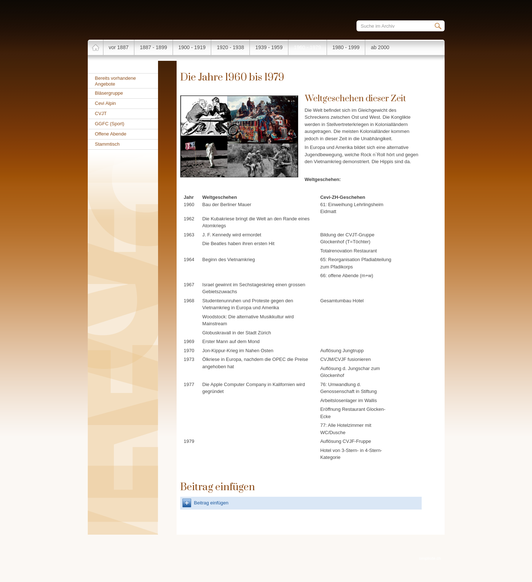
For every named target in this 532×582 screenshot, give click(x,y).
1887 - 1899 (153, 47)
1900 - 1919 (192, 47)
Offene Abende (111, 134)
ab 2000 (380, 47)
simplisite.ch (430, 558)
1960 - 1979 (307, 47)
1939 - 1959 (269, 47)
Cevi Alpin (105, 103)
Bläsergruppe (109, 93)
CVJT (101, 113)
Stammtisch (107, 144)
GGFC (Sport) (110, 123)
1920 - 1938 (230, 47)
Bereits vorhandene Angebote (115, 81)
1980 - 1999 (346, 47)
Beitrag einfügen (211, 503)
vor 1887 (119, 47)
